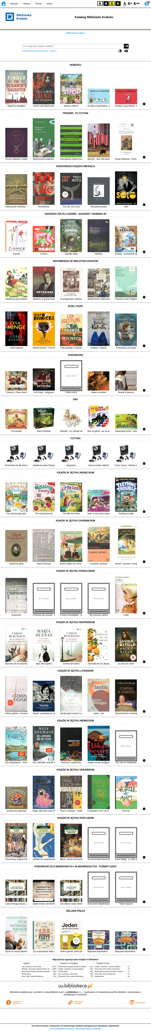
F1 (129, 3)
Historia (26, 4)
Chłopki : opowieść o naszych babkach (71, 969)
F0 (124, 3)
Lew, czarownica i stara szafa (31, 966)
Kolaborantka (99, 976)
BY (117, 3)
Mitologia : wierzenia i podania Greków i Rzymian (38, 969)
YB (111, 3)
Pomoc (38, 4)
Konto (49, 4)
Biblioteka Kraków (75, 33)
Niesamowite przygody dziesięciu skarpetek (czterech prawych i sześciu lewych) (48, 971)
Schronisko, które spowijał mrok (105, 974)
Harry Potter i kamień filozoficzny (32, 976)
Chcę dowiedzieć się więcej (62, 1028)
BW (106, 3)
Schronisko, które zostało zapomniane (70, 976)
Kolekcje (52, 51)
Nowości (14, 4)
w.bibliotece (73, 992)
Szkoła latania (26, 974)
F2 (136, 3)
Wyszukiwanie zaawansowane (35, 51)
